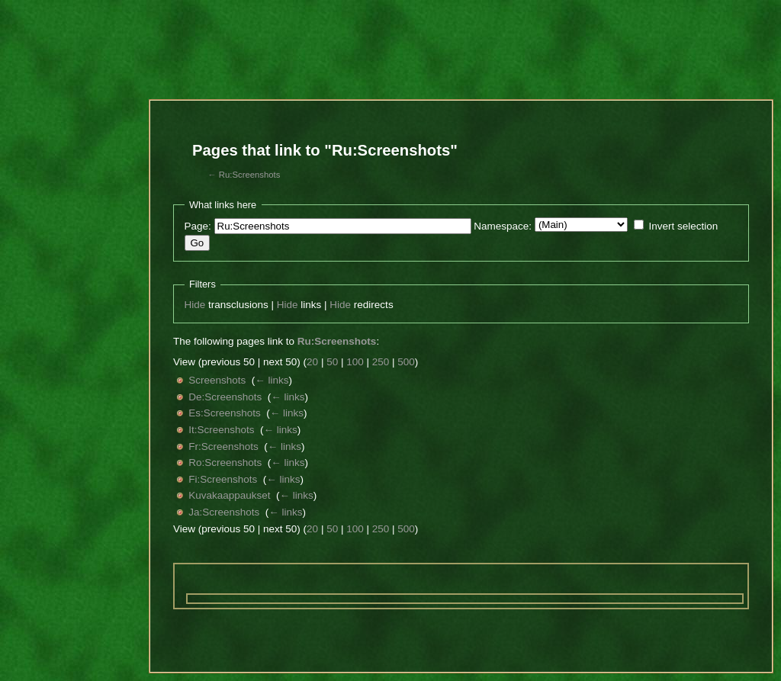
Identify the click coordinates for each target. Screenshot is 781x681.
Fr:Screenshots (223, 446)
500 (406, 362)
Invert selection (683, 226)
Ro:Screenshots (225, 462)
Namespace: (503, 226)
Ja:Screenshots (223, 512)
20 (312, 362)
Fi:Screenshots (222, 479)
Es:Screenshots (224, 413)
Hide (195, 304)
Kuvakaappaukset (229, 495)
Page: (198, 226)
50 (332, 362)
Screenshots (217, 380)
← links (271, 380)
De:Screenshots (225, 397)
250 (381, 362)
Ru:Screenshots (250, 174)
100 (355, 362)
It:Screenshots (221, 429)
